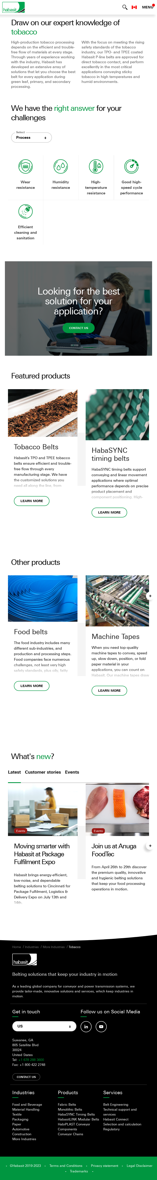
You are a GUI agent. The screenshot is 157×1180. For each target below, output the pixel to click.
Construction (21, 1134)
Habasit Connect (115, 1119)
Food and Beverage (27, 1104)
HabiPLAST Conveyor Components (74, 1126)
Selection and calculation (122, 1124)
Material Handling (25, 1109)
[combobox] (31, 137)
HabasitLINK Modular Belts (78, 1119)
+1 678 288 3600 (31, 1060)
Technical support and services (120, 1111)
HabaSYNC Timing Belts (76, 1114)
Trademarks (79, 1171)
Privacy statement (104, 1166)
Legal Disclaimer (140, 1166)
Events (72, 772)
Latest (14, 772)
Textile (17, 1114)
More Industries (54, 947)
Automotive (20, 1129)
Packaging (20, 1119)
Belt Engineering (115, 1104)
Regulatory (111, 1129)
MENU (148, 7)
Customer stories (43, 772)
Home (16, 947)
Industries (32, 947)
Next (150, 596)
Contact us (78, 327)
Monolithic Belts (70, 1109)
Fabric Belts (67, 1104)
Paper (16, 1124)
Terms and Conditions (65, 1166)
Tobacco (75, 947)
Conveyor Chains (70, 1134)
